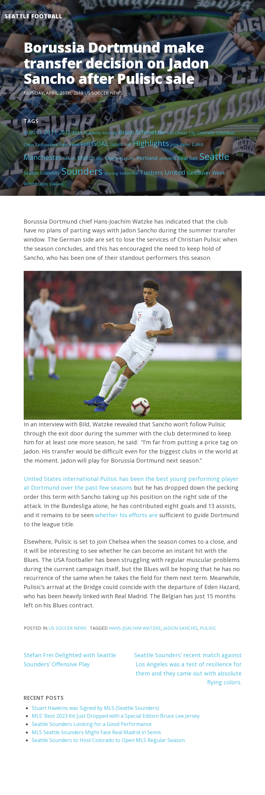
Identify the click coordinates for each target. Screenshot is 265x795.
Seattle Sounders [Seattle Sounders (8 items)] (42, 173)
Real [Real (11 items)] (183, 158)
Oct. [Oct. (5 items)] (100, 158)
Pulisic (208, 628)
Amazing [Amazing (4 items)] (109, 132)
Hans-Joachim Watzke (135, 628)
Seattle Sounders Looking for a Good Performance (92, 724)
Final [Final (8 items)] (74, 144)
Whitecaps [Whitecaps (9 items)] (36, 183)
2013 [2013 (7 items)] (77, 133)
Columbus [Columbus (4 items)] (225, 132)
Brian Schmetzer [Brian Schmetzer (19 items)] (142, 132)
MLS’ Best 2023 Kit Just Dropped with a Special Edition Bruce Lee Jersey (116, 715)
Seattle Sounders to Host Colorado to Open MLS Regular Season (108, 740)
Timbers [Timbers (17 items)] (151, 172)
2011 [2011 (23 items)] (50, 132)
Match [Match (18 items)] (86, 157)
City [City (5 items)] (192, 133)
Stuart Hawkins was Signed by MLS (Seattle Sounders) (95, 707)
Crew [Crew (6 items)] (29, 144)
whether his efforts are (126, 515)
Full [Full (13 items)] (85, 144)
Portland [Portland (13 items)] (147, 157)
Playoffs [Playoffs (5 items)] (127, 158)
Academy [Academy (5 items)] (92, 133)
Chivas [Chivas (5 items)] (181, 133)
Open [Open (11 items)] (111, 158)
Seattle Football (34, 16)
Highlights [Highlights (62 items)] (151, 143)
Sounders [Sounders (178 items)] (81, 171)
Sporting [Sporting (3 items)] (111, 173)
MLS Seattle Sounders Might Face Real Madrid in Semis (96, 732)
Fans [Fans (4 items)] (63, 144)
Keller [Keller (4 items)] (185, 144)
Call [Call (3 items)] (170, 133)
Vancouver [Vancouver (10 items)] (199, 172)
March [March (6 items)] (69, 158)
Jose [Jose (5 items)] (175, 144)
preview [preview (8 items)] (168, 158)
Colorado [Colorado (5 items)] (205, 133)
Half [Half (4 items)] (127, 144)
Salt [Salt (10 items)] (193, 158)
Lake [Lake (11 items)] (197, 144)
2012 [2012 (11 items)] (64, 132)
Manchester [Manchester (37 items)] (43, 157)
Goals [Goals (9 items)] (116, 144)
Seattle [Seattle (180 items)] (214, 156)
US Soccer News (104, 93)
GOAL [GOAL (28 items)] (100, 143)
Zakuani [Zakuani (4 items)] (56, 183)
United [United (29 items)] (175, 172)
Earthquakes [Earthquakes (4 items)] (46, 144)
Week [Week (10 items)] (218, 172)
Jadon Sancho (180, 628)
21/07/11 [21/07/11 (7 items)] (33, 133)
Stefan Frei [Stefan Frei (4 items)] (128, 173)
